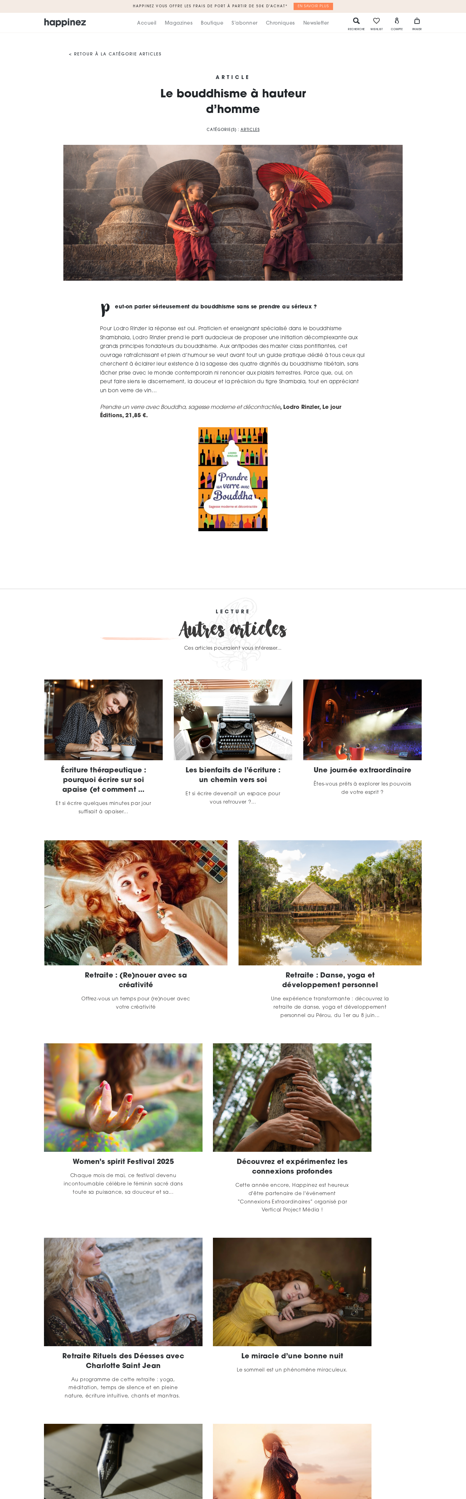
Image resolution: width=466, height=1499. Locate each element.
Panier (417, 24)
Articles (250, 130)
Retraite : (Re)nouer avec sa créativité (136, 980)
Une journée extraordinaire (362, 770)
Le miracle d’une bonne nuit (103, 1315)
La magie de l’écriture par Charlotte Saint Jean (233, 1315)
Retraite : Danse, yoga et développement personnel (330, 980)
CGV (338, 1460)
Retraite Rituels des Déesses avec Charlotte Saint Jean (362, 1140)
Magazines (179, 23)
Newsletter (316, 23)
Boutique (212, 23)
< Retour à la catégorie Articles (115, 54)
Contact (363, 1460)
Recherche (356, 24)
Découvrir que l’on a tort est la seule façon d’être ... (362, 1315)
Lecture (233, 612)
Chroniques (280, 23)
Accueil (146, 23)
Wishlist (376, 24)
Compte (397, 24)
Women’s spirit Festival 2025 (103, 1135)
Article (233, 78)
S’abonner (245, 23)
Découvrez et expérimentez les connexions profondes (232, 1140)
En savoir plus (313, 6)
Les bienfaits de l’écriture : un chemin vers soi (233, 775)
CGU (319, 1460)
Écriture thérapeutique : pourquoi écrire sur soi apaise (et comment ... (103, 780)
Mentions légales (284, 1460)
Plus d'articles (233, 1390)
